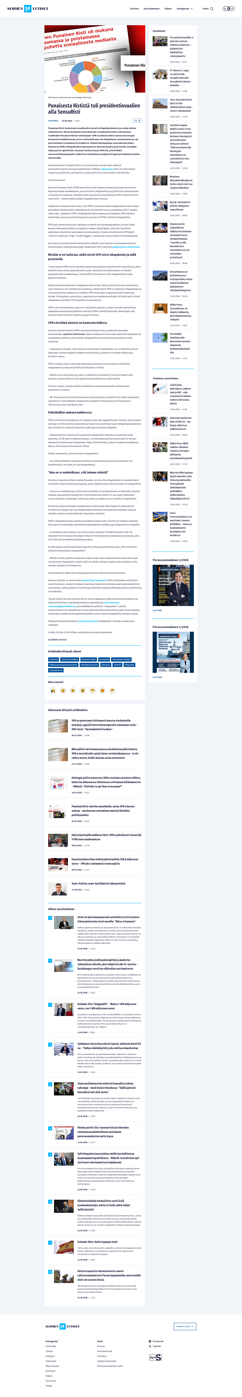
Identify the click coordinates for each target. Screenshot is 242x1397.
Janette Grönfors (69, 659)
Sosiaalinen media (121, 659)
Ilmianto (53, 659)
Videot (168, 8)
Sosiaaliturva (55, 670)
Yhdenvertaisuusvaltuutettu (63, 664)
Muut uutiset (52, 1366)
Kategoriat (185, 9)
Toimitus (102, 1356)
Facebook (104, 659)
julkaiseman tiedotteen (126, 247)
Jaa (137, 120)
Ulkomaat (51, 1361)
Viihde (49, 1386)
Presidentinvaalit (89, 664)
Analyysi (50, 1356)
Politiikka (53, 120)
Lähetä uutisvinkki (106, 1361)
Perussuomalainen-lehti (110, 1366)
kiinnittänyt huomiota (94, 580)
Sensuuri (106, 664)
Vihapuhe (129, 664)
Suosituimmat (152, 8)
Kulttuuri (50, 1371)
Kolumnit (51, 1381)
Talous (49, 1351)
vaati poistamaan (88, 621)
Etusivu (134, 8)
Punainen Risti (89, 659)
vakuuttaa (107, 169)
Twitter (117, 664)
